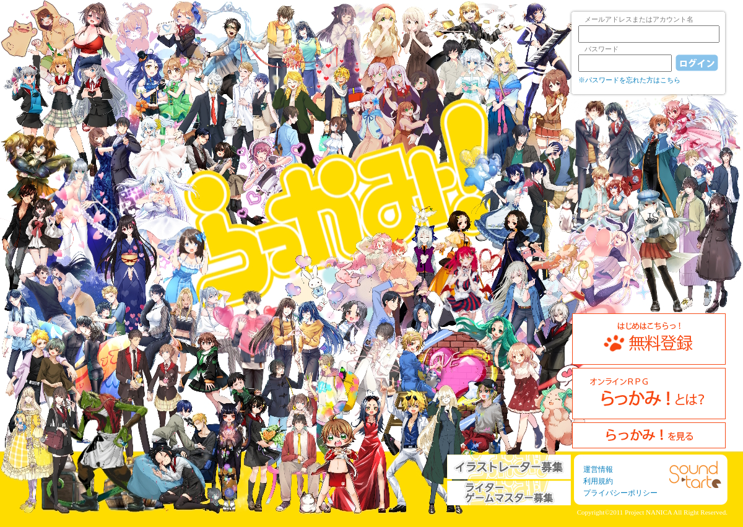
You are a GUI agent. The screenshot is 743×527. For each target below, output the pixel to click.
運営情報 (598, 469)
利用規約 (598, 481)
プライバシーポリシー (620, 493)
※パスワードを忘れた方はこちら (629, 80)
